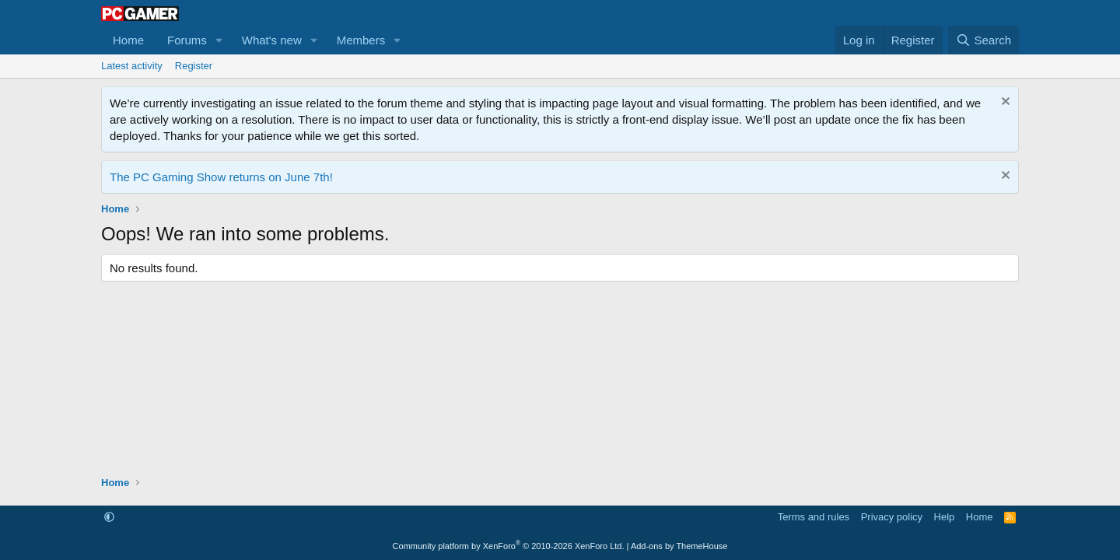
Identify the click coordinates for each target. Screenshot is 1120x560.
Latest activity (132, 66)
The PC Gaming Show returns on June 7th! (221, 177)
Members (361, 40)
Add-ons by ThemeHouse (679, 546)
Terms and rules (813, 517)
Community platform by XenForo (509, 546)
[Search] (983, 40)
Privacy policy (891, 517)
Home (128, 40)
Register (193, 66)
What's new (272, 40)
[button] (219, 40)
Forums (187, 40)
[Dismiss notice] (1003, 103)
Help (944, 517)
